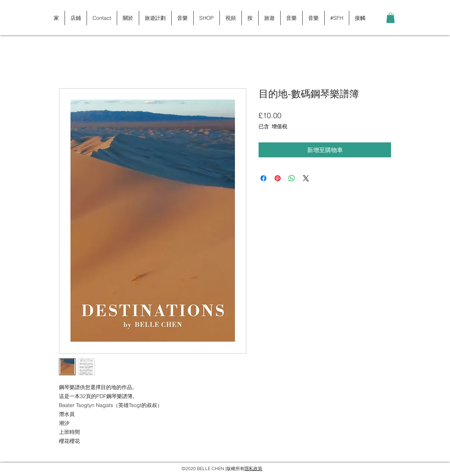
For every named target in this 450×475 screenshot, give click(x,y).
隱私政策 (253, 468)
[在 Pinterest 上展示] (277, 178)
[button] (390, 18)
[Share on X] (305, 178)
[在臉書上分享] (263, 178)
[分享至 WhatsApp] (291, 178)
